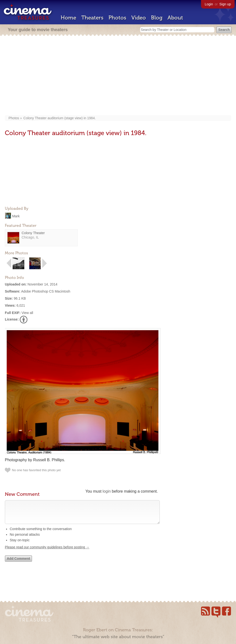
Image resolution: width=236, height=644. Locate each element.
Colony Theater (33, 233)
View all (27, 313)
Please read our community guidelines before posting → (47, 552)
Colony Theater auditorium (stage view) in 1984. (59, 118)
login (106, 491)
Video (138, 17)
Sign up (225, 4)
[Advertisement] (118, 76)
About (175, 17)
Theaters (92, 17)
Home (68, 17)
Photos (117, 17)
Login (209, 4)
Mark (16, 216)
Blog (156, 17)
